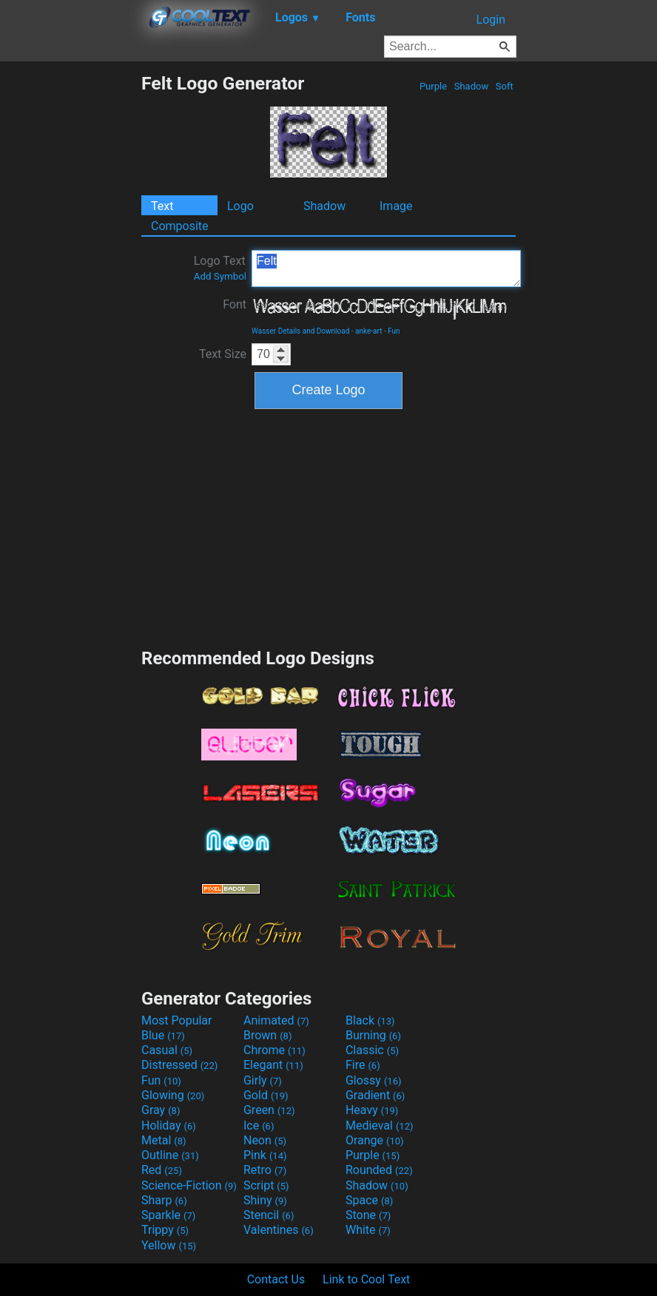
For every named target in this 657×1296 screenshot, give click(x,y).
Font (234, 304)
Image (396, 206)
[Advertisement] (70, 294)
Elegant (273, 1065)
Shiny (265, 1200)
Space (369, 1200)
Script (266, 1185)
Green (269, 1110)
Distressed (179, 1065)
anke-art (368, 331)
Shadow (471, 86)
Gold (266, 1095)
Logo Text (220, 268)
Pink (265, 1155)
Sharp (164, 1200)
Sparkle (168, 1215)
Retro (264, 1170)
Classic (372, 1050)
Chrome (274, 1050)
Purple (433, 86)
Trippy (165, 1230)
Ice (258, 1125)
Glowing (172, 1095)
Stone (368, 1215)
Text (162, 206)
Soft (504, 86)
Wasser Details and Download (300, 331)
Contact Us (276, 1279)
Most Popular (176, 1020)
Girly (262, 1080)
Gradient (375, 1095)
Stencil (268, 1215)
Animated (276, 1020)
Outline (170, 1155)
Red (161, 1170)
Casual (166, 1050)
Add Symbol (220, 276)
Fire (363, 1065)
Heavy (372, 1110)
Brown (267, 1035)
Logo (240, 206)
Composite (180, 226)
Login (490, 20)
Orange (375, 1140)
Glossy (374, 1080)
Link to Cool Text (366, 1279)
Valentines (278, 1230)
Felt (386, 268)
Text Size (222, 354)
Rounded (379, 1170)
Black (370, 1020)
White (368, 1230)
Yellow (168, 1245)
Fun (394, 331)
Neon (264, 1140)
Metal (163, 1140)
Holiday (168, 1125)
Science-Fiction (189, 1185)
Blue (163, 1035)
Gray (160, 1110)
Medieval (380, 1125)
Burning (373, 1035)
